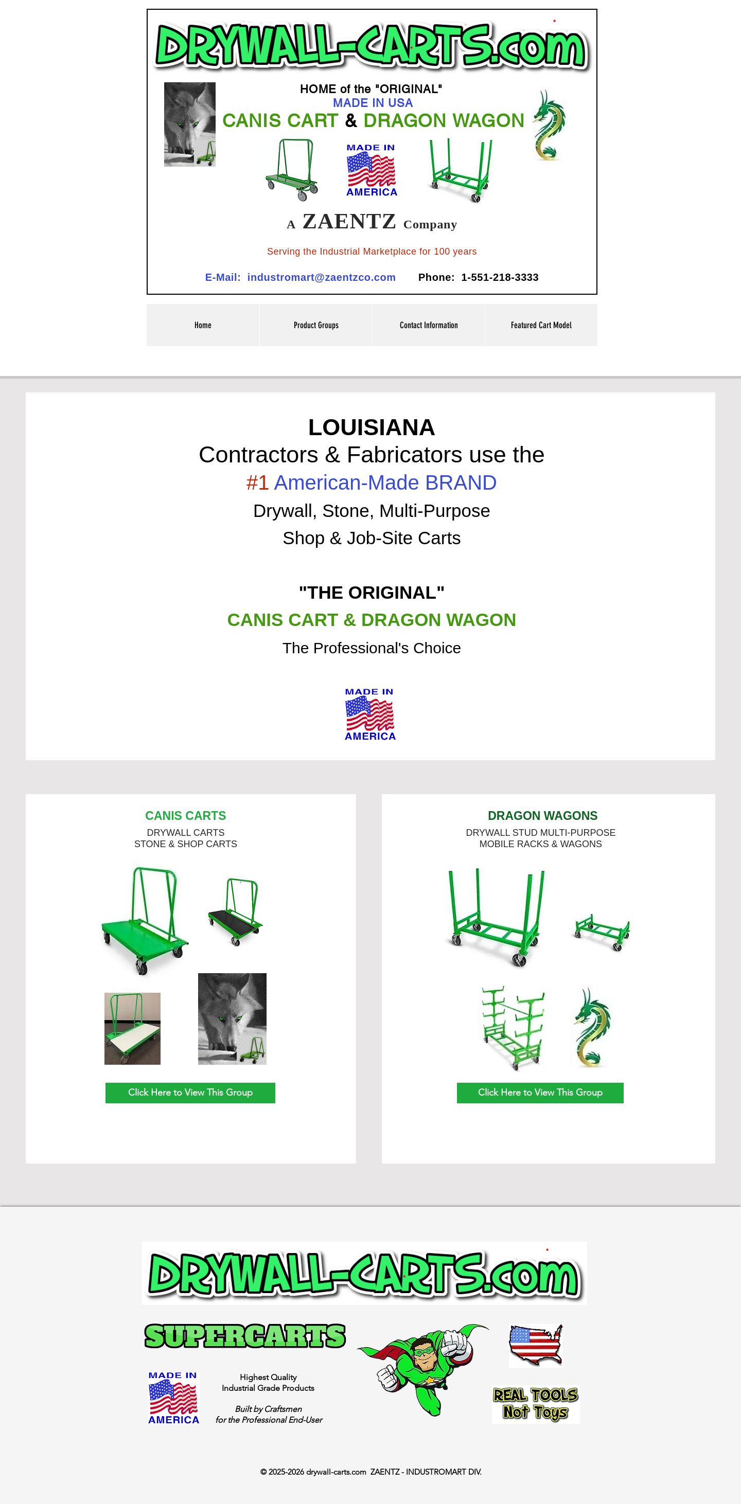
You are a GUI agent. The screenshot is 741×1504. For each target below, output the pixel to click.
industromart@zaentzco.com (322, 277)
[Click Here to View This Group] (190, 1093)
